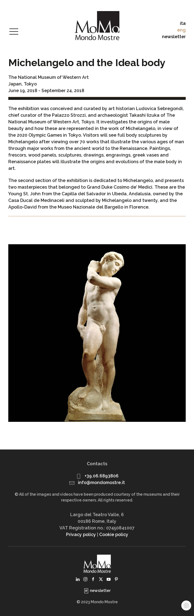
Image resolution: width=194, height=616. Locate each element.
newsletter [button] (174, 36)
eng (181, 30)
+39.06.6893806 (102, 476)
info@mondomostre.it (101, 482)
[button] (13, 31)
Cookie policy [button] (113, 534)
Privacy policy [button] (81, 534)
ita (183, 23)
